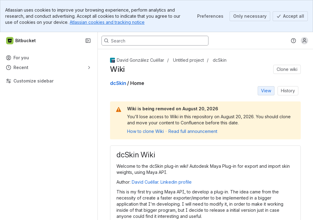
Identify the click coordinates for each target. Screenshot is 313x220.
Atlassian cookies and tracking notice (107, 22)
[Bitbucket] (21, 41)
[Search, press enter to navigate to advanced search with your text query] (154, 41)
